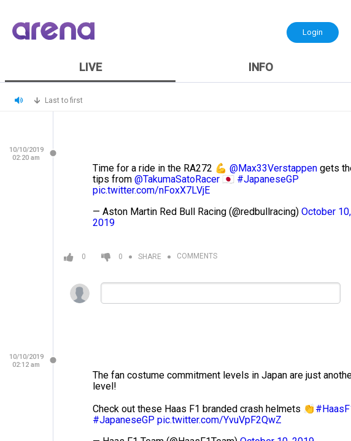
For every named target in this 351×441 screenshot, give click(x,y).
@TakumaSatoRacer (177, 179)
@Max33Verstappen (273, 168)
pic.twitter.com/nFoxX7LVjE (151, 190)
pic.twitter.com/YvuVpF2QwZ (219, 420)
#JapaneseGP (268, 179)
